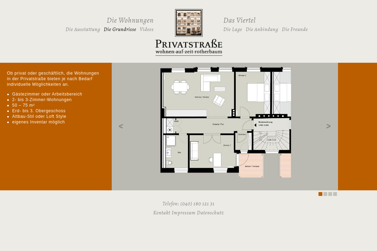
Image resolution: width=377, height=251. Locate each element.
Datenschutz (210, 212)
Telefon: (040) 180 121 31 (189, 203)
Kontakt (161, 212)
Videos (147, 29)
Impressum (184, 212)
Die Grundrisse (120, 29)
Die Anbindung (262, 29)
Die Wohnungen (130, 20)
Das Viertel (239, 20)
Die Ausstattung (82, 29)
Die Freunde (295, 29)
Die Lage (232, 29)
